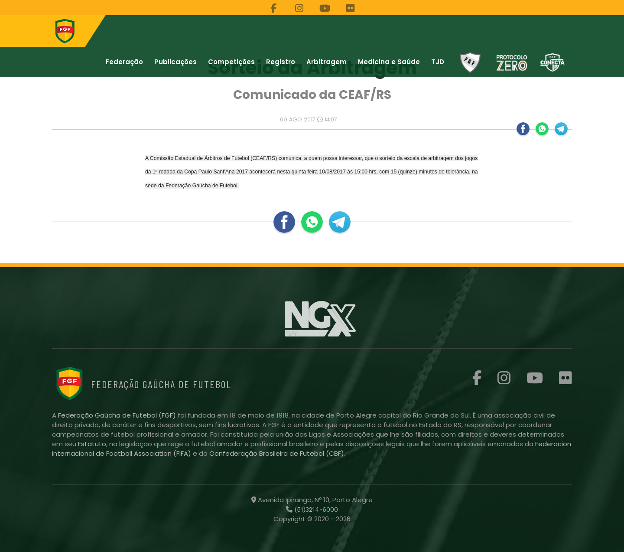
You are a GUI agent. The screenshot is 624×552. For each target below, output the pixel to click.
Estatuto (92, 443)
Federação (124, 61)
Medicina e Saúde (389, 61)
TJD (437, 61)
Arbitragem (326, 61)
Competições (231, 61)
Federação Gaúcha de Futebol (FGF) (118, 415)
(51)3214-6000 (315, 509)
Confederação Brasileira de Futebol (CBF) (276, 453)
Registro (280, 61)
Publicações (175, 61)
